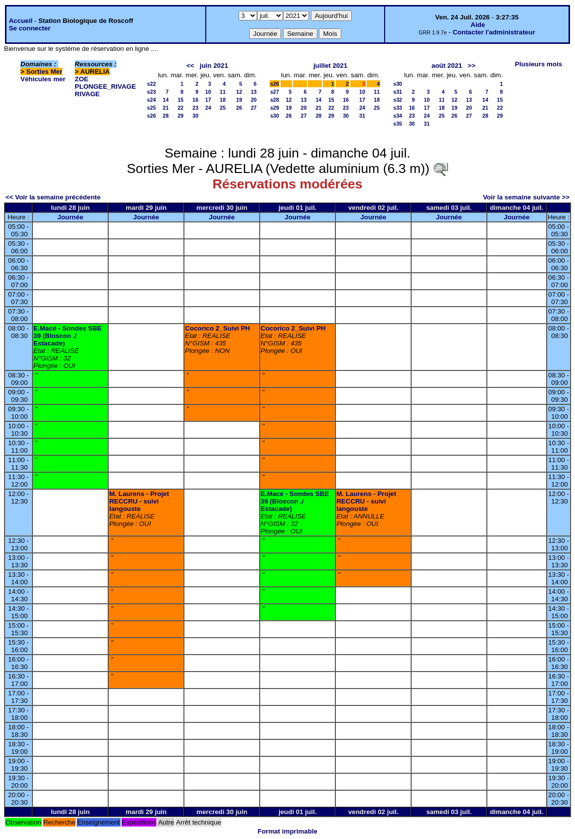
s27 (274, 92)
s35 (397, 124)
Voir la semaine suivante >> (526, 197)
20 (254, 100)
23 (195, 108)
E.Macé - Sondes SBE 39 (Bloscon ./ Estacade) (67, 336)
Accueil (20, 20)
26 (239, 108)
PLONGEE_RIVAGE (105, 86)
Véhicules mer (42, 79)
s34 (397, 116)
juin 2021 (214, 65)
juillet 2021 (330, 65)
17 (208, 100)
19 (239, 100)
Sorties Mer (44, 71)
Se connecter (30, 28)
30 (195, 116)
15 (180, 100)
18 (223, 100)
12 (239, 92)
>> (472, 65)
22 (180, 108)
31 (362, 116)
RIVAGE (87, 94)
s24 (151, 100)
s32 (397, 100)
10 (208, 92)
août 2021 (446, 65)
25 (223, 108)
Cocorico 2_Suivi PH (217, 328)
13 (254, 92)
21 (166, 108)
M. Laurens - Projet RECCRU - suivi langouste (139, 501)
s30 (274, 116)
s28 (274, 100)
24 (208, 108)
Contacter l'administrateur (493, 32)
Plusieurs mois (538, 64)
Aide (478, 24)
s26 (151, 116)
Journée (70, 217)
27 (254, 108)
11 (223, 92)
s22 (151, 84)
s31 (397, 92)
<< (190, 65)
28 (166, 116)
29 (180, 116)
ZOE (81, 79)
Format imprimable (287, 831)
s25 (151, 108)
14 (166, 100)
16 (195, 100)
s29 (274, 108)
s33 (397, 108)
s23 (151, 92)
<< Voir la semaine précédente (53, 197)
